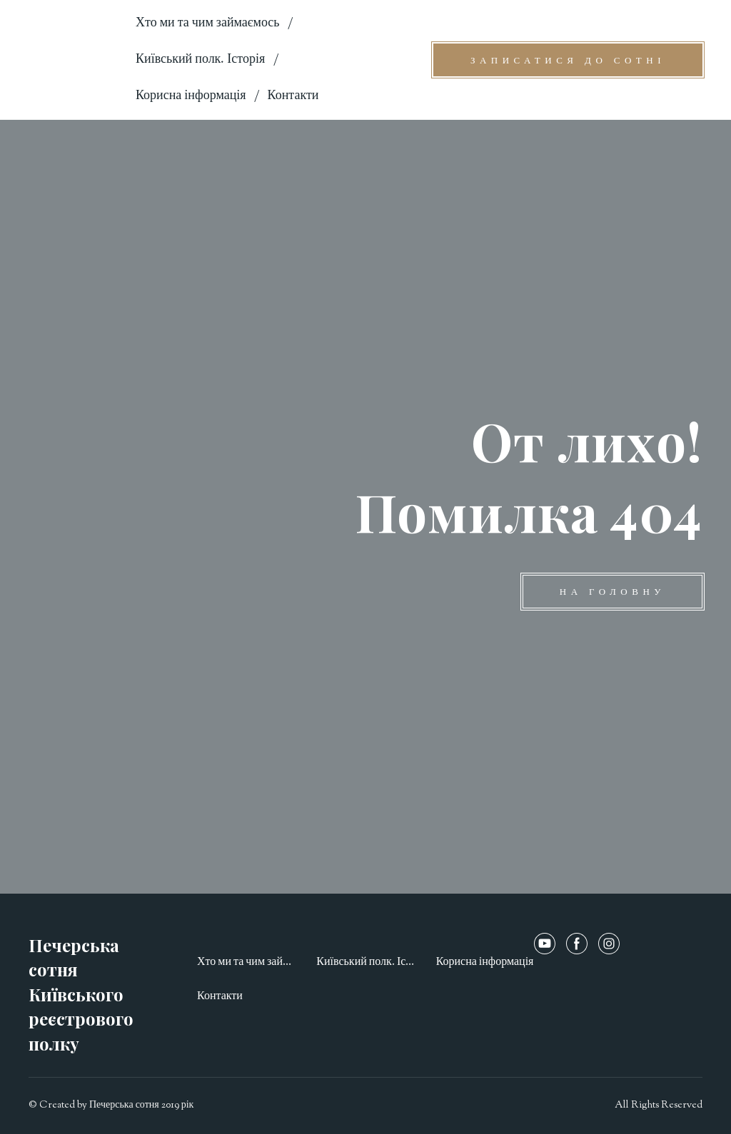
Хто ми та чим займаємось (208, 23)
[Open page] (71, 59)
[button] (567, 60)
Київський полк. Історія (200, 60)
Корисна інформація (191, 96)
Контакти (293, 96)
